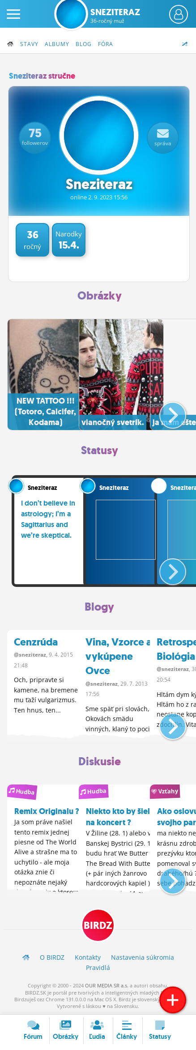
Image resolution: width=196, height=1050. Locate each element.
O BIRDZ (52, 957)
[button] (165, 412)
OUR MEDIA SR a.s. (106, 985)
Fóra (105, 44)
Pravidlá (98, 967)
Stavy (29, 44)
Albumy (57, 44)
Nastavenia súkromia (142, 957)
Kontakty (88, 957)
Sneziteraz (115, 16)
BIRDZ (98, 925)
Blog (84, 44)
